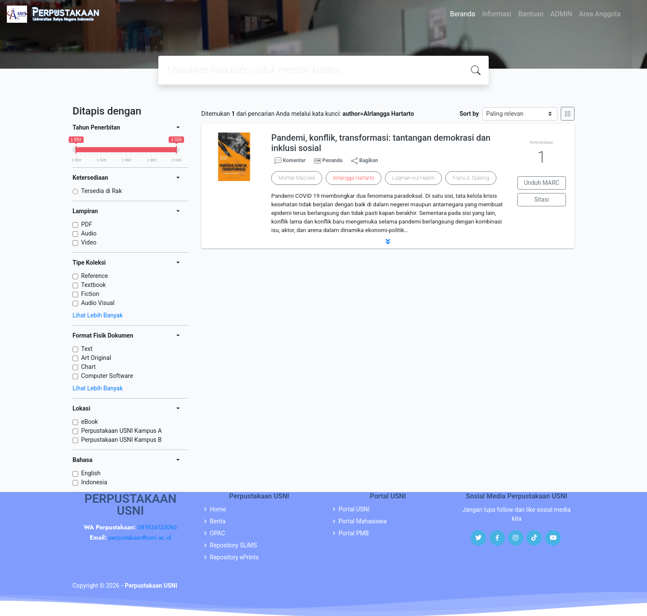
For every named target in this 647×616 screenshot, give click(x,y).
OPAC (217, 533)
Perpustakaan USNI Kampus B (121, 439)
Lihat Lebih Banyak (98, 315)
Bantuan (531, 14)
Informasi (496, 14)
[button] (387, 241)
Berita (218, 521)
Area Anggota (600, 14)
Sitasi (541, 199)
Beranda (462, 14)
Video (89, 242)
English (90, 473)
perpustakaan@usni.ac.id (140, 537)
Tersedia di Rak (101, 190)
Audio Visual (98, 302)
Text (87, 348)
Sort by (469, 113)
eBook (89, 421)
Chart (88, 366)
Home (218, 509)
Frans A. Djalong (471, 178)
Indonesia (94, 482)
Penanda (332, 160)
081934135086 (157, 527)
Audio (89, 233)
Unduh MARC (541, 182)
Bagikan (364, 160)
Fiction (90, 293)
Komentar (290, 160)
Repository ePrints (234, 557)
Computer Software (107, 375)
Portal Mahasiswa (363, 521)
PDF (86, 224)
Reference (94, 275)
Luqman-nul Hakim (413, 178)
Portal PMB (354, 533)
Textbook (93, 284)
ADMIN (561, 14)
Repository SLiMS (233, 545)
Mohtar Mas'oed (296, 178)
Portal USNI (354, 509)
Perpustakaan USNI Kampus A (121, 430)
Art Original (96, 357)
